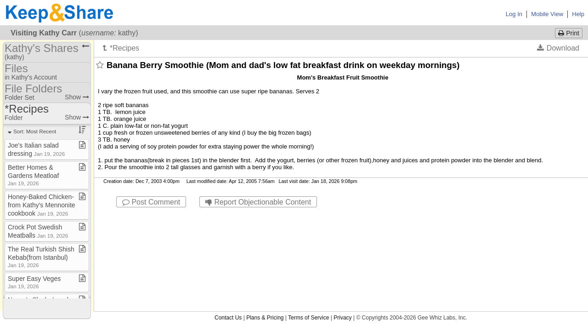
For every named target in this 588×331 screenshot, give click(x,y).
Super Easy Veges (34, 282)
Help (578, 14)
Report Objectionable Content (258, 202)
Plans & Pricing (264, 215)
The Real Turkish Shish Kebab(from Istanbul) (41, 256)
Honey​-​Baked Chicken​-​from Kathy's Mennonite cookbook (41, 205)
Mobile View (547, 14)
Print (568, 33)
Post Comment (151, 202)
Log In (514, 14)
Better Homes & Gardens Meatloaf (33, 175)
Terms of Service (308, 215)
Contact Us (228, 215)
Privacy (342, 215)
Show (77, 97)
